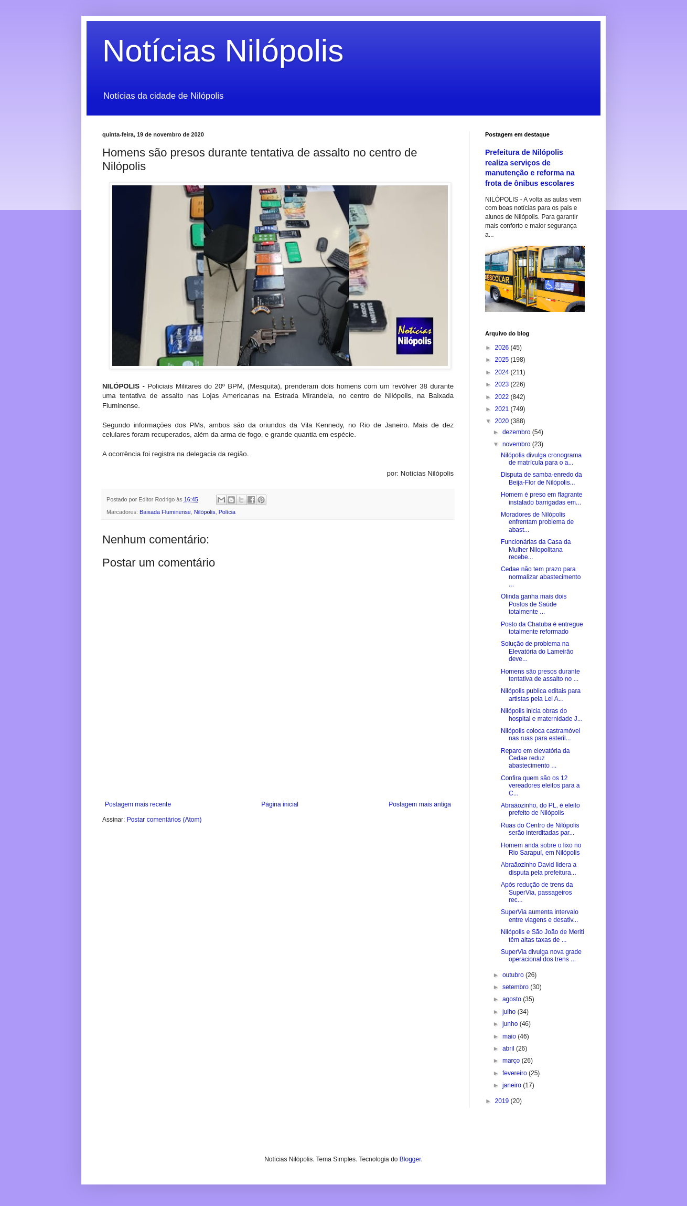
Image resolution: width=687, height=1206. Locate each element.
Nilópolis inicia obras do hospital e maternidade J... (542, 714)
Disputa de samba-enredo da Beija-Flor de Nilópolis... (541, 478)
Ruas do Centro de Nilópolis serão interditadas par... (540, 829)
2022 (503, 397)
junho (511, 1023)
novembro (517, 444)
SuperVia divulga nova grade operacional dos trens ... (541, 955)
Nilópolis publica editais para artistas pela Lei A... (541, 694)
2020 (503, 421)
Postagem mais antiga (420, 804)
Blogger (410, 1159)
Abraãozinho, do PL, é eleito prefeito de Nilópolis (540, 809)
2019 (503, 1101)
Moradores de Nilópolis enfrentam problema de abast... (537, 522)
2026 (503, 347)
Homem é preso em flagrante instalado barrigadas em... (541, 498)
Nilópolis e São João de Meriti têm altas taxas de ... (542, 935)
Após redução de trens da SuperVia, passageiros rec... (537, 892)
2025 (503, 359)
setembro (516, 987)
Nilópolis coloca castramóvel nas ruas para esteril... (540, 734)
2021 (503, 409)
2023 (503, 384)
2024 (503, 372)
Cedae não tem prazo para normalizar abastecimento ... (541, 576)
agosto (512, 999)
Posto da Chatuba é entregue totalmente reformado (542, 628)
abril (509, 1048)
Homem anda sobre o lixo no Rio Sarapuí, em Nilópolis (541, 849)
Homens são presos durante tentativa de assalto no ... (540, 675)
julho (510, 1011)
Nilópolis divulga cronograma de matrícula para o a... (541, 459)
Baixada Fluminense (165, 512)
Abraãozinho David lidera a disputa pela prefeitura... (538, 868)
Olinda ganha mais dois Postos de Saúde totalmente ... (533, 604)
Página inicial (279, 804)
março (512, 1060)
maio (510, 1036)
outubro (513, 975)
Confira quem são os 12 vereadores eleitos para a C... (540, 785)
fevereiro (515, 1073)
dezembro (517, 432)
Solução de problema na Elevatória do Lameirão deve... (537, 651)
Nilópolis (205, 512)
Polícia (227, 512)
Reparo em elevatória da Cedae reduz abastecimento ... (535, 758)
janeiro (512, 1085)
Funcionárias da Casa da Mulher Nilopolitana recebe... (536, 549)
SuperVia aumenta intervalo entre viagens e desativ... (539, 915)
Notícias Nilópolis (223, 50)
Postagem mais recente (138, 804)
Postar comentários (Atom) (164, 819)
